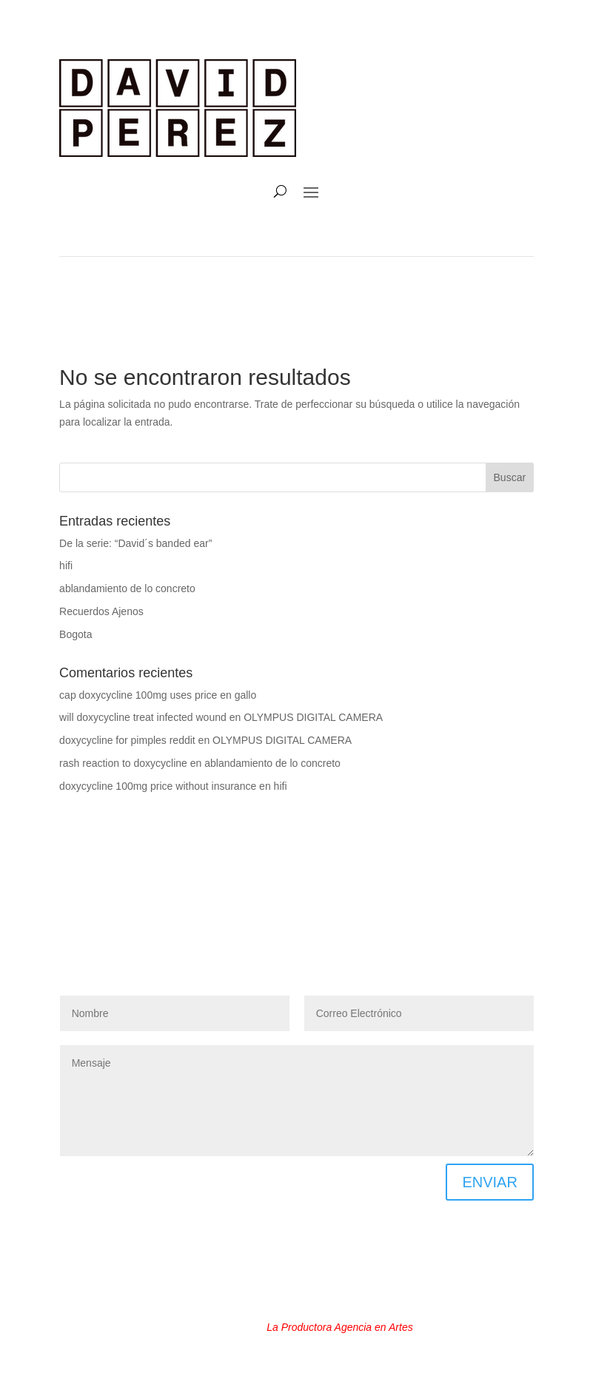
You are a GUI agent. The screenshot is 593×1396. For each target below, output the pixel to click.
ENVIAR (489, 1182)
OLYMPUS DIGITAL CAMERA (313, 717)
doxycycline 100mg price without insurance (157, 786)
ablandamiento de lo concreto (127, 588)
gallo (246, 695)
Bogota (75, 634)
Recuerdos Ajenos (101, 611)
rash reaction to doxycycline (123, 763)
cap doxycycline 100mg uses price (138, 695)
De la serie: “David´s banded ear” (135, 543)
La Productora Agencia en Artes (339, 1327)
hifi (66, 565)
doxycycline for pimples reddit (127, 740)
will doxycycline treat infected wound (143, 717)
